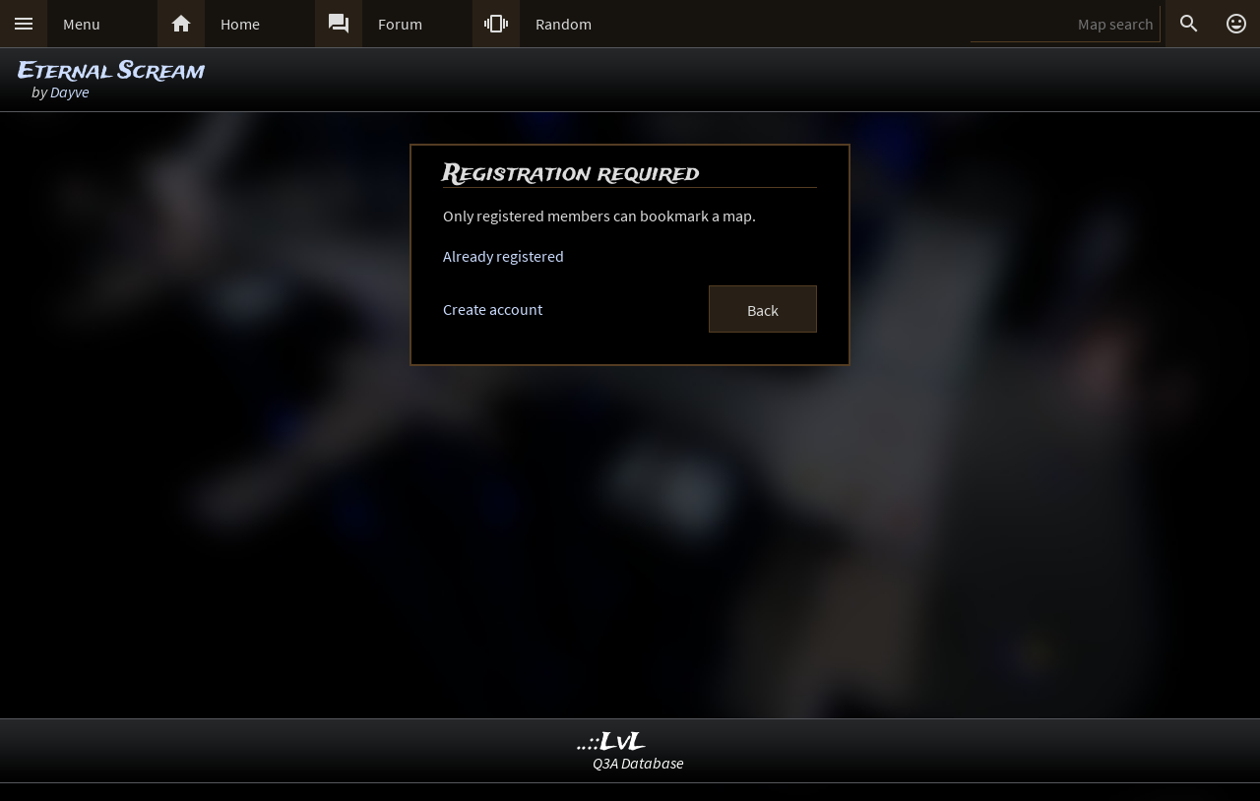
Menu (81, 23)
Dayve (70, 91)
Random (564, 23)
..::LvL (612, 742)
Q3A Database (638, 762)
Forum (400, 23)
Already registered (503, 256)
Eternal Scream (111, 71)
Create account (492, 309)
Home (240, 23)
